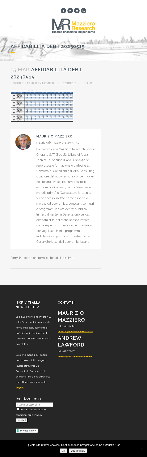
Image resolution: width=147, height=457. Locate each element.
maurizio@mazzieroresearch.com (75, 331)
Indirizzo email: (29, 398)
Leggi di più (78, 450)
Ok (63, 450)
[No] (142, 448)
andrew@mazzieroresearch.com (75, 356)
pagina (20, 387)
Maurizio (48, 83)
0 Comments (67, 83)
